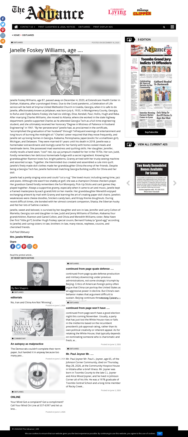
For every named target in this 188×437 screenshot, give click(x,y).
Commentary (20, 338)
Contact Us (27, 26)
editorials (16, 297)
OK (160, 434)
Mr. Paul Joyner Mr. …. (80, 354)
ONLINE (15, 397)
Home (17, 35)
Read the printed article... (21, 255)
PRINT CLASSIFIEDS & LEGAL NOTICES (56, 26)
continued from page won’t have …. (88, 308)
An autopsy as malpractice (27, 343)
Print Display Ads (103, 26)
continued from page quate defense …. (90, 268)
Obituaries (28, 35)
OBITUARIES (84, 26)
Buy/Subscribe (151, 132)
